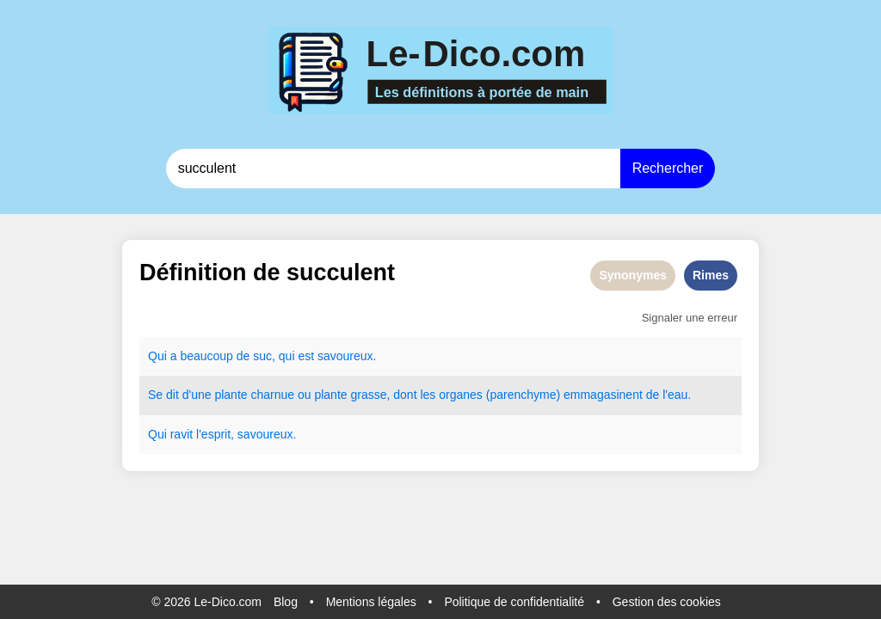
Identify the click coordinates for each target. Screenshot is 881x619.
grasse (368, 394)
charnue (272, 394)
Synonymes (633, 275)
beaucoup (206, 356)
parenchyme (523, 394)
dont (404, 394)
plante (230, 394)
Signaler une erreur (689, 317)
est (306, 356)
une (201, 394)
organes (461, 394)
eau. (679, 394)
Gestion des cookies (667, 602)
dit (172, 394)
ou (304, 394)
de (243, 356)
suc (262, 356)
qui (287, 356)
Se (155, 394)
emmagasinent (603, 394)
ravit (181, 434)
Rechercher (668, 168)
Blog (286, 602)
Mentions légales (371, 602)
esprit (216, 434)
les (427, 394)
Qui (157, 356)
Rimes (711, 275)
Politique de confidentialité (514, 602)
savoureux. (346, 356)
